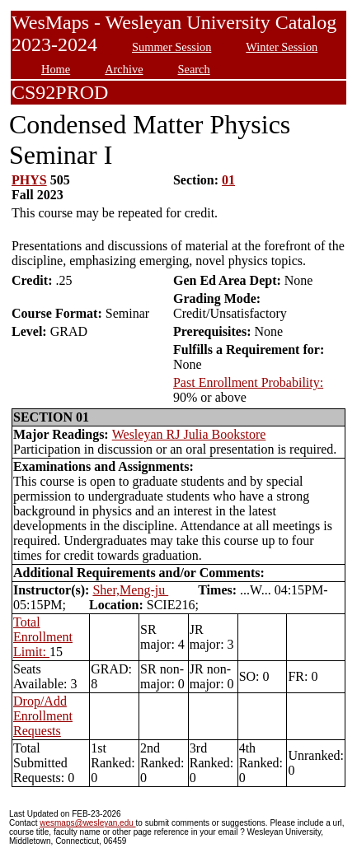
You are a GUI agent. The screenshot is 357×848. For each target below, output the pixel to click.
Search (194, 69)
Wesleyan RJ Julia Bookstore (189, 434)
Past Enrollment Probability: (248, 382)
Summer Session (171, 47)
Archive (124, 69)
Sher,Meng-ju (130, 590)
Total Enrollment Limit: (43, 637)
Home (55, 69)
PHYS (29, 180)
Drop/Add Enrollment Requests (43, 716)
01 (228, 180)
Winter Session (281, 47)
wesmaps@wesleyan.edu (87, 822)
